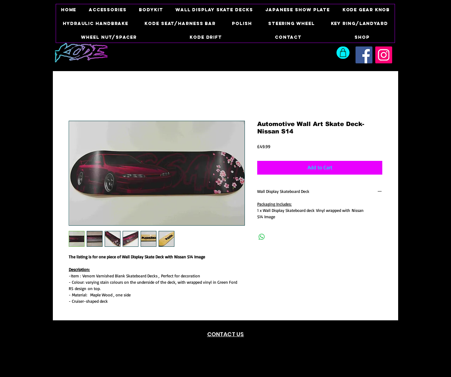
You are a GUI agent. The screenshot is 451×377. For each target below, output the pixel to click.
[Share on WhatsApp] (262, 237)
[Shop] (343, 52)
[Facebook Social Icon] (364, 54)
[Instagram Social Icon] (383, 54)
